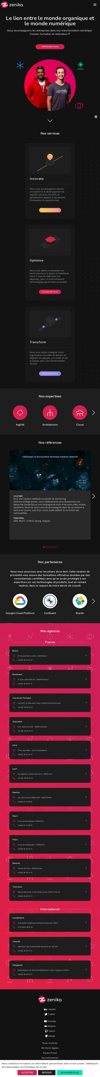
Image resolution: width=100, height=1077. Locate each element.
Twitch (50, 1031)
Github (50, 1036)
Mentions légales (49, 1048)
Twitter (50, 1014)
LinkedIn (50, 1009)
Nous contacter (50, 1043)
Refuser (47, 1072)
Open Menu (95, 5)
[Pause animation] (96, 117)
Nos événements (50, 1057)
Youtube (50, 1021)
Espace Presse (50, 1052)
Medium (50, 1026)
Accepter (27, 1072)
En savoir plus (70, 1072)
